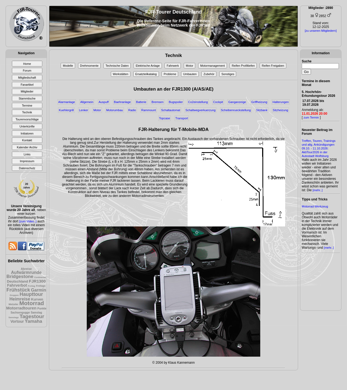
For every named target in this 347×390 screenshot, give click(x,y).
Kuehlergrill (66, 110)
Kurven (37, 299)
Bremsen (157, 102)
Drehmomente (89, 65)
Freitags (41, 285)
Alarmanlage (66, 102)
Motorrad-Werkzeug (315, 206)
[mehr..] (318, 190)
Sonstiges (227, 74)
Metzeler (13, 304)
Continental (40, 277)
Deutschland (17, 281)
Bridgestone (20, 276)
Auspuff (104, 102)
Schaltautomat (170, 110)
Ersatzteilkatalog (146, 74)
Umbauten (190, 74)
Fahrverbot (17, 285)
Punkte (41, 308)
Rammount (148, 110)
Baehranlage (122, 102)
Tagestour (32, 316)
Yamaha (33, 321)
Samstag (36, 312)
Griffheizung (259, 102)
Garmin (38, 290)
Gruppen (14, 295)
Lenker (83, 110)
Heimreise (19, 299)
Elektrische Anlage (148, 65)
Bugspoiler (176, 102)
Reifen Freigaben (273, 65)
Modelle (68, 65)
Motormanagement (212, 65)
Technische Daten (117, 65)
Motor (189, 65)
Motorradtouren (21, 308)
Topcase (164, 118)
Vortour (17, 321)
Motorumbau (114, 110)
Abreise (26, 268)
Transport (181, 118)
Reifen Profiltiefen (243, 65)
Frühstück (18, 290)
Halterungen (280, 102)
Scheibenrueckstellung (236, 110)
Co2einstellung (198, 102)
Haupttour (31, 294)
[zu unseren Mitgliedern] (320, 30)
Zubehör (209, 74)
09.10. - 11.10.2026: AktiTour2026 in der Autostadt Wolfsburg (315, 152)
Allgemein (86, 102)
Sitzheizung (280, 110)
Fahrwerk (173, 65)
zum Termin (311, 117)
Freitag (31, 286)
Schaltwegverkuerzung (200, 110)
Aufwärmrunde (26, 272)
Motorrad (31, 303)
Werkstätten (120, 74)
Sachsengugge (20, 312)
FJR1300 (37, 281)
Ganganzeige (237, 102)
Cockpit (218, 102)
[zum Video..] (28, 221)
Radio (132, 110)
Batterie (141, 102)
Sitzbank (262, 110)
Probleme (170, 74)
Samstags (13, 317)
